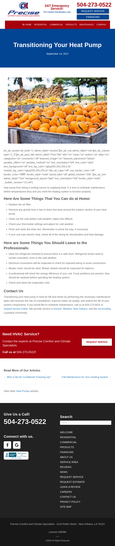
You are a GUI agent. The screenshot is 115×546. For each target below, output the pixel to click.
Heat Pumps (23, 391)
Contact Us (68, 496)
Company (101, 25)
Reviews (65, 467)
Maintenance (86, 25)
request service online (16, 308)
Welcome (66, 432)
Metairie (67, 308)
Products (71, 25)
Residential (40, 25)
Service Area (69, 462)
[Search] (85, 423)
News (63, 472)
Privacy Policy (70, 501)
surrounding (104, 308)
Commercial (56, 25)
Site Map (66, 506)
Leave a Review (70, 487)
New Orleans (80, 308)
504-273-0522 (94, 4)
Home (26, 25)
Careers (66, 492)
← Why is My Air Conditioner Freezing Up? (27, 377)
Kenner (57, 308)
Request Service (71, 477)
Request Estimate (72, 482)
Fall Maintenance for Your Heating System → (86, 377)
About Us (66, 457)
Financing (67, 452)
